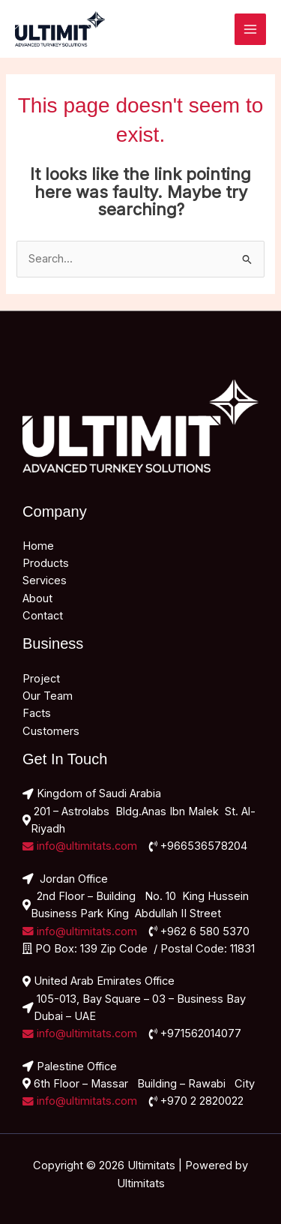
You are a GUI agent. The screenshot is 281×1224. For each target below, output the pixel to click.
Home (38, 546)
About (37, 598)
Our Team (47, 696)
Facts (36, 713)
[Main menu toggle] (250, 29)
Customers (50, 731)
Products (45, 563)
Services (44, 580)
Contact (42, 615)
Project (41, 679)
